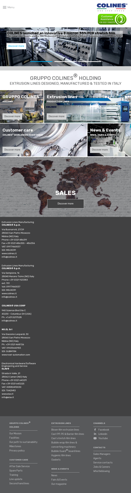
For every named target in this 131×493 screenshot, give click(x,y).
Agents (97, 458)
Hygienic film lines (61, 455)
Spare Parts (16, 470)
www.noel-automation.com (16, 354)
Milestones (15, 446)
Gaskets (56, 459)
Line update (15, 479)
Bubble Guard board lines (65, 451)
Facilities (14, 437)
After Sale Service (19, 466)
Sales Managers (101, 454)
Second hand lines (19, 483)
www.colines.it (9, 253)
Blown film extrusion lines (65, 429)
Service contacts (103, 462)
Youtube (103, 438)
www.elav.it (7, 394)
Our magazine (59, 484)
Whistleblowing (101, 471)
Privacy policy (17, 450)
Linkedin (102, 434)
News (54, 475)
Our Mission (15, 433)
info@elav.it (8, 397)
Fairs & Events (59, 479)
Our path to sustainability (23, 442)
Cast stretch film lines (63, 438)
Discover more (16, 46)
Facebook (103, 429)
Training (13, 474)
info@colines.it (9, 257)
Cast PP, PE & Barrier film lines (67, 434)
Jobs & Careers (101, 466)
